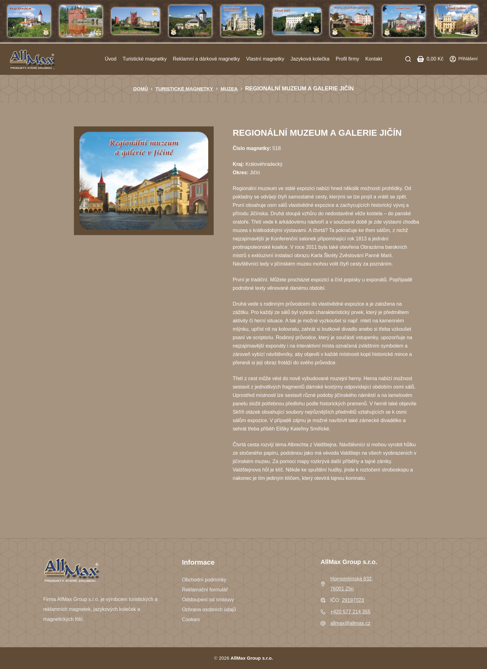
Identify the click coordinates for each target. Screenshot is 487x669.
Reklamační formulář (205, 589)
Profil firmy (347, 58)
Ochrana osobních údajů (209, 609)
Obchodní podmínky (204, 579)
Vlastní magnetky (265, 58)
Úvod (110, 58)
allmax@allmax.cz (350, 623)
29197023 (353, 600)
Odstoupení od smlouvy (208, 599)
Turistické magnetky (145, 58)
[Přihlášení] (464, 58)
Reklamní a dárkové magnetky (206, 58)
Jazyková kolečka (309, 58)
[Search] (408, 59)
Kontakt (373, 58)
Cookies (191, 619)
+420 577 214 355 (350, 611)
